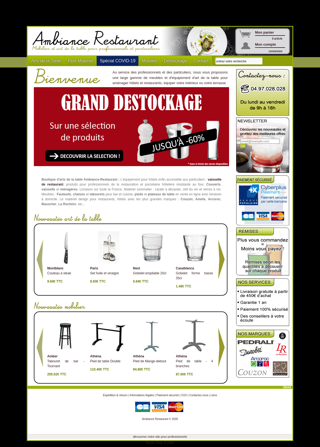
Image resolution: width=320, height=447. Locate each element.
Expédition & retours (115, 395)
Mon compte (265, 44)
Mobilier (149, 60)
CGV (184, 395)
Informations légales (142, 395)
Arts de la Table (46, 60)
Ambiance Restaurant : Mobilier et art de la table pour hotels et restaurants (98, 41)
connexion (275, 51)
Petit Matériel (80, 60)
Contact (201, 60)
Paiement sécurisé (167, 395)
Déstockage (175, 60)
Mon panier (264, 32)
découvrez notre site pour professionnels (160, 436)
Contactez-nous (198, 395)
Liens (214, 395)
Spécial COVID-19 (117, 60)
